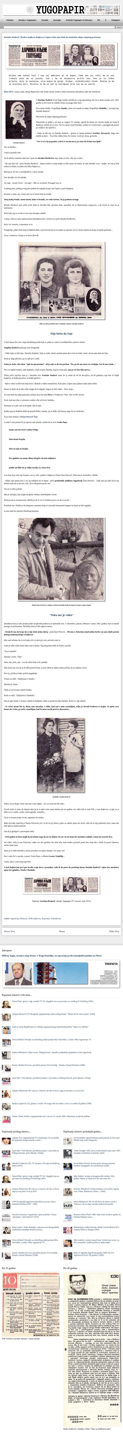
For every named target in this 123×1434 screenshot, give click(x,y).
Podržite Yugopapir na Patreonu (79, 20)
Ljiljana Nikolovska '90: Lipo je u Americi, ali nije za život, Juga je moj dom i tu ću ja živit (48, 1091)
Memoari (23, 918)
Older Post (114, 931)
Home (62, 931)
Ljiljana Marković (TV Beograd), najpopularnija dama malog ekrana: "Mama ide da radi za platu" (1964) (53, 1014)
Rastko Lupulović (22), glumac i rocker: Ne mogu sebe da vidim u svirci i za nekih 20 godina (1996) (52, 1103)
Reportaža (46, 918)
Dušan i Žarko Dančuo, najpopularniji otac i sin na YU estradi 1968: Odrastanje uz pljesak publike (51, 1116)
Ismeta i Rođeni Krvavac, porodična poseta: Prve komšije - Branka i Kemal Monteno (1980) (48, 1065)
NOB (30, 918)
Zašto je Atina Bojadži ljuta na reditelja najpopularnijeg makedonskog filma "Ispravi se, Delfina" (50, 1027)
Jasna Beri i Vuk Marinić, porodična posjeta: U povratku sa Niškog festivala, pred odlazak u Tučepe (51, 1078)
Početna (10, 20)
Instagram (116, 20)
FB (99, 20)
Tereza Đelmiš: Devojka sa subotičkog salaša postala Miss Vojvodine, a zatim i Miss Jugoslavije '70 (51, 1040)
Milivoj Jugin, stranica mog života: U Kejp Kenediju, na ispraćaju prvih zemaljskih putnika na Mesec (52, 955)
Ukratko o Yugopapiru (27, 20)
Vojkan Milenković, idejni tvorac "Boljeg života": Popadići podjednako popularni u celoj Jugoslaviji (51, 1052)
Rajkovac (37, 918)
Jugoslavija (14, 918)
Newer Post (9, 931)
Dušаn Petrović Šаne (29, 417)
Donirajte (57, 20)
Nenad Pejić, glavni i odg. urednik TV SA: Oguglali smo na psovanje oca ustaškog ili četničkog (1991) (52, 1001)
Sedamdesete (56, 918)
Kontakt (45, 20)
